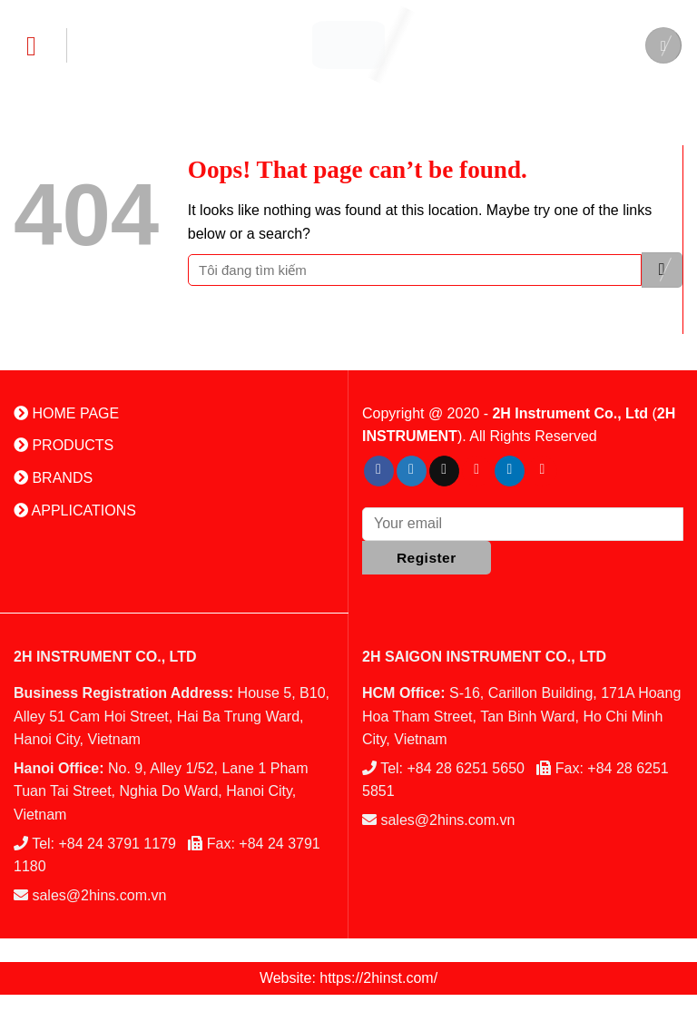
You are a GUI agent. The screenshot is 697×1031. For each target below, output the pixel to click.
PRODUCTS (63, 445)
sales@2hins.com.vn (99, 895)
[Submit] (662, 270)
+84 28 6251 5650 (466, 768)
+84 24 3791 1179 (117, 843)
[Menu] (40, 45)
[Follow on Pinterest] (477, 471)
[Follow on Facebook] (379, 471)
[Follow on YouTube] (542, 471)
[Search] (663, 45)
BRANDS (53, 478)
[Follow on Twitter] (412, 471)
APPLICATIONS (75, 510)
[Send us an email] (444, 471)
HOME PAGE (66, 413)
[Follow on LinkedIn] (510, 471)
